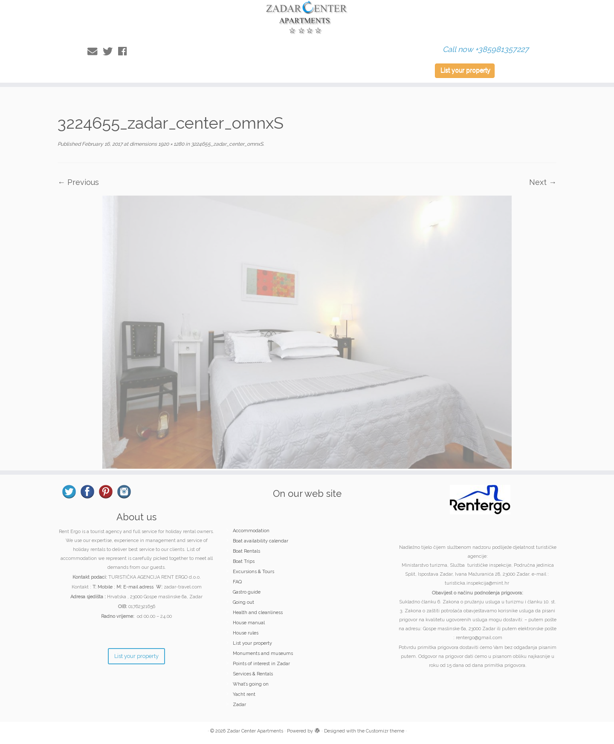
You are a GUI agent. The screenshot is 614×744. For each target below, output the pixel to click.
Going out (243, 602)
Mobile (105, 587)
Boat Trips (244, 561)
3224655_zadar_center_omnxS (226, 144)
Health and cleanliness (258, 612)
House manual (249, 623)
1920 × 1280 (170, 144)
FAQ (237, 582)
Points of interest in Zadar (261, 663)
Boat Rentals (246, 551)
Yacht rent (244, 694)
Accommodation (251, 530)
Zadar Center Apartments (255, 731)
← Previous (78, 182)
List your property (465, 70)
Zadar (239, 704)
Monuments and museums (263, 653)
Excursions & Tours (253, 571)
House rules (245, 633)
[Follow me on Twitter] (110, 51)
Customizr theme (385, 731)
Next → (542, 182)
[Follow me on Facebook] (125, 51)
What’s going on (251, 684)
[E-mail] (95, 51)
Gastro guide (247, 592)
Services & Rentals (253, 674)
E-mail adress (138, 587)
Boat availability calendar (260, 541)
